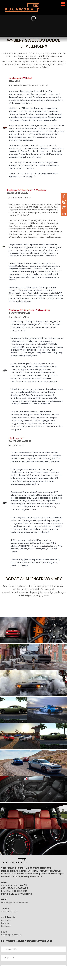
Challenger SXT (16, 438)
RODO (4, 932)
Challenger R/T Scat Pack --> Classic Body (29, 310)
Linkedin (5, 923)
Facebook (6, 920)
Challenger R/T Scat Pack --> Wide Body (26, 190)
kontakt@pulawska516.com (14, 902)
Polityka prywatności (11, 934)
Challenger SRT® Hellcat (20, 78)
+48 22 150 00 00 (9, 911)
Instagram (6, 926)
